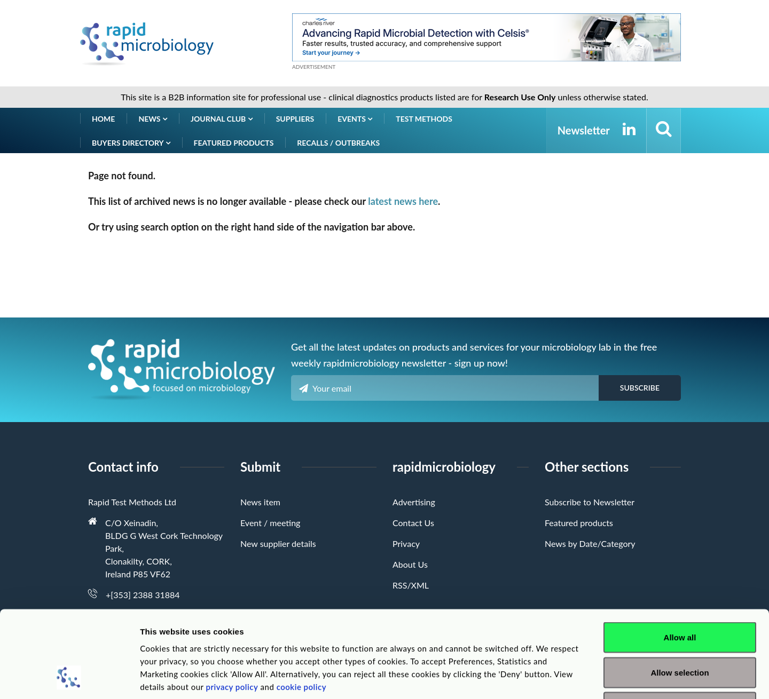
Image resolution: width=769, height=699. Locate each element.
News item (260, 502)
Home (103, 118)
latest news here (403, 201)
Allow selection (679, 594)
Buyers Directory (131, 142)
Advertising (414, 502)
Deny (680, 628)
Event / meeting (270, 523)
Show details (560, 677)
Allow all (680, 558)
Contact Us (413, 523)
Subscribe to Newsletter (589, 502)
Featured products (234, 142)
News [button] (152, 118)
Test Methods (424, 118)
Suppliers (295, 118)
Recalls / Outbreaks (338, 142)
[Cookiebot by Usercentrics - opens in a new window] (69, 678)
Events (355, 118)
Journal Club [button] (222, 118)
